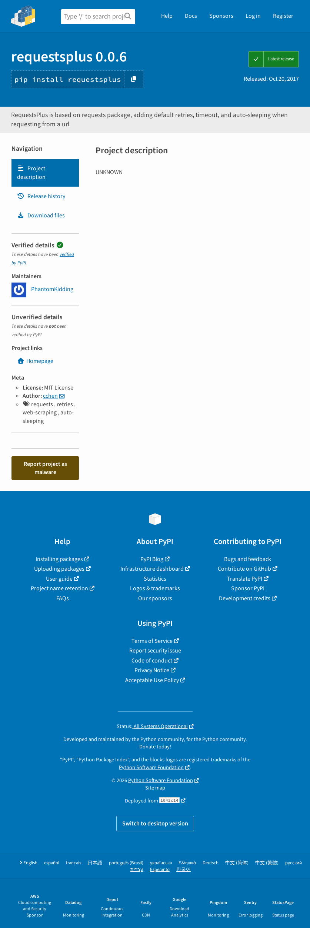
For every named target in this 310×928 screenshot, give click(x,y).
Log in (253, 16)
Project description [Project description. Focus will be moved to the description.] (31, 172)
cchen (50, 396)
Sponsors (221, 16)
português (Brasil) (126, 863)
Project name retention (59, 588)
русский (293, 863)
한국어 (183, 870)
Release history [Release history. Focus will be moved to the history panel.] (41, 196)
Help (167, 16)
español (51, 863)
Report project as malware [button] (45, 468)
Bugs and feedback (247, 559)
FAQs (62, 598)
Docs (191, 16)
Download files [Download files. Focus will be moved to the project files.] (41, 215)
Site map (155, 788)
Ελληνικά (187, 863)
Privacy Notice (151, 670)
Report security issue (155, 651)
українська (161, 863)
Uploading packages (59, 569)
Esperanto (160, 870)
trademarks (223, 760)
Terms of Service (152, 641)
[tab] (45, 173)
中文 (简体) (237, 863)
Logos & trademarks (155, 588)
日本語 (95, 863)
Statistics (155, 579)
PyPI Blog (151, 559)
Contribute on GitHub (244, 569)
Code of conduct (151, 661)
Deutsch (211, 863)
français (73, 863)
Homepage (35, 361)
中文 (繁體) (267, 863)
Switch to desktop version (155, 823)
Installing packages (59, 559)
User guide (59, 579)
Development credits (244, 598)
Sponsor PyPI (247, 588)
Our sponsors (155, 598)
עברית (136, 870)
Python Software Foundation (151, 767)
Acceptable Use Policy (152, 680)
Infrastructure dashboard (152, 569)
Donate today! (155, 747)
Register (283, 16)
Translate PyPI (244, 579)
